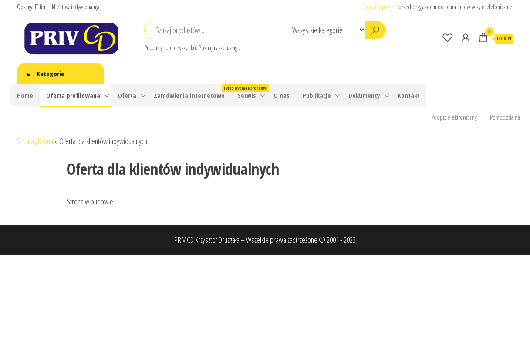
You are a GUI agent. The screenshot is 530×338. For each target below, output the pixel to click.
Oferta (127, 95)
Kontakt (409, 95)
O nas (281, 95)
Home (25, 95)
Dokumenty (364, 95)
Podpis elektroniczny (454, 117)
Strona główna (35, 141)
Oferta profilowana (73, 95)
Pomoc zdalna (505, 117)
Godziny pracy (378, 7)
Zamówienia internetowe (192, 92)
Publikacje (317, 95)
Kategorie (50, 73)
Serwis (247, 95)
